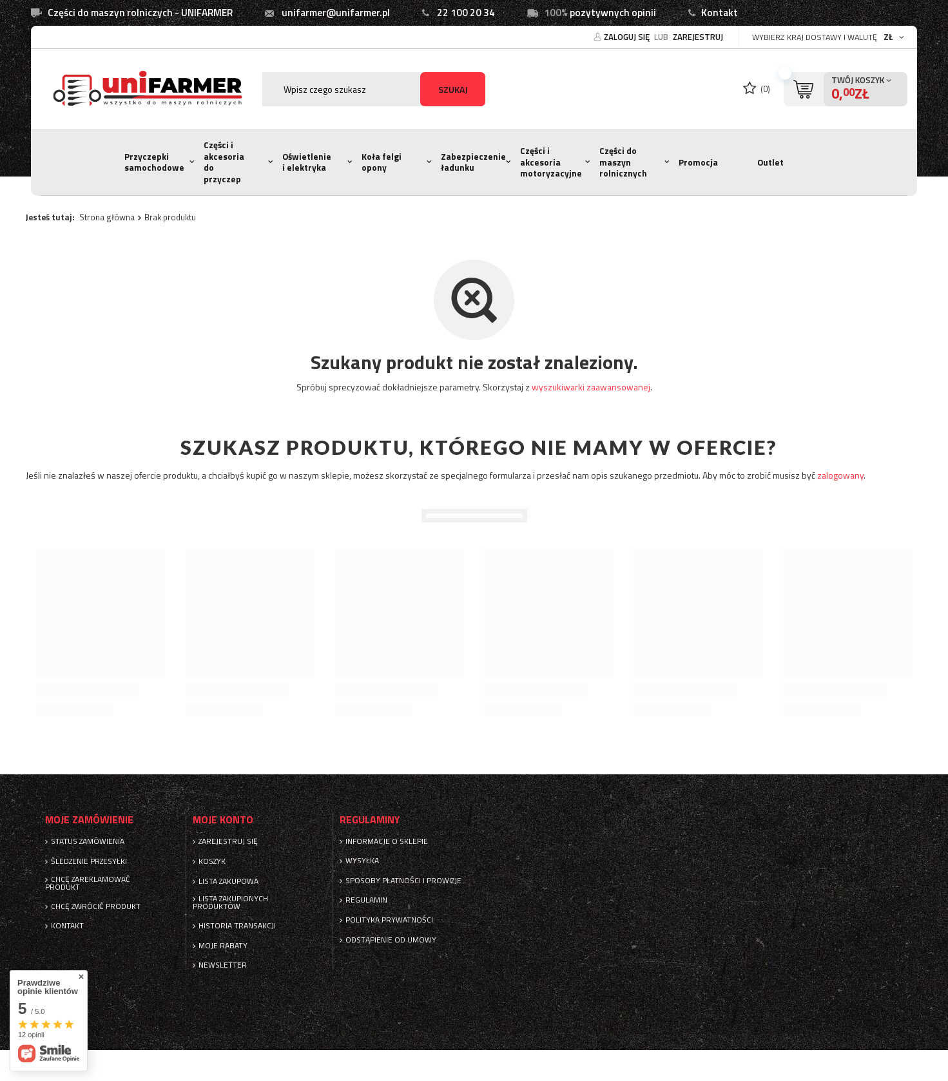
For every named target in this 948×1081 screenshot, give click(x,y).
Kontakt (719, 12)
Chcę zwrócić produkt (95, 906)
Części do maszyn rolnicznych (623, 162)
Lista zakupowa (228, 881)
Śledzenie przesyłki (89, 861)
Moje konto (223, 820)
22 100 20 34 (466, 12)
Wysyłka (362, 861)
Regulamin (366, 900)
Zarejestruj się (228, 841)
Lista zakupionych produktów (230, 902)
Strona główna (107, 217)
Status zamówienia (87, 841)
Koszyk (212, 861)
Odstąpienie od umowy (390, 940)
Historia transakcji (237, 926)
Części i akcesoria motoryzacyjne (551, 162)
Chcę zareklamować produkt (87, 883)
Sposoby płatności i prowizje (403, 881)
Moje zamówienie (89, 820)
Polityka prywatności (389, 920)
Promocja (698, 162)
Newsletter (222, 965)
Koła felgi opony (381, 162)
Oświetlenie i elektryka (306, 162)
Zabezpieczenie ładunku (473, 162)
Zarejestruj (698, 36)
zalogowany (840, 475)
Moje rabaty (222, 946)
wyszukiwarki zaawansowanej (591, 387)
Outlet (770, 162)
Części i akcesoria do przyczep (224, 162)
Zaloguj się (628, 36)
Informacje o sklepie (386, 841)
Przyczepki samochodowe (154, 162)
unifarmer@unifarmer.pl (336, 12)
